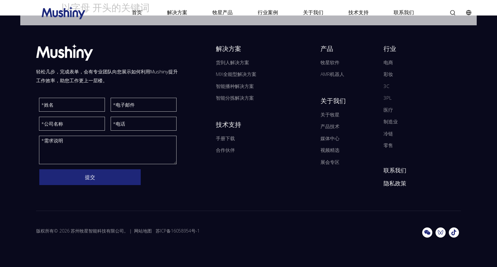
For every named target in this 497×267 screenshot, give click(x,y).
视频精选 (329, 150)
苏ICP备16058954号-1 (178, 231)
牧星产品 (222, 12)
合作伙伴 (225, 150)
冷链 (388, 133)
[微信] (427, 232)
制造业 (391, 121)
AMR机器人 (332, 74)
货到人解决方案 (232, 62)
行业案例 (268, 12)
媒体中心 (329, 138)
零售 (388, 145)
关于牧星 (329, 114)
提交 (90, 177)
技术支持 (358, 12)
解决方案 (177, 12)
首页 (137, 12)
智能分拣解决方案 (235, 98)
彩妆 (388, 74)
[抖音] (454, 232)
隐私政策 (395, 183)
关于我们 (313, 12)
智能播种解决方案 (235, 86)
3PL (387, 98)
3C (386, 86)
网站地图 (143, 231)
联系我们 (404, 12)
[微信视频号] (441, 232)
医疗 (388, 110)
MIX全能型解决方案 (236, 74)
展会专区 (329, 162)
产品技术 (329, 126)
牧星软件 (329, 62)
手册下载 (225, 138)
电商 (388, 62)
